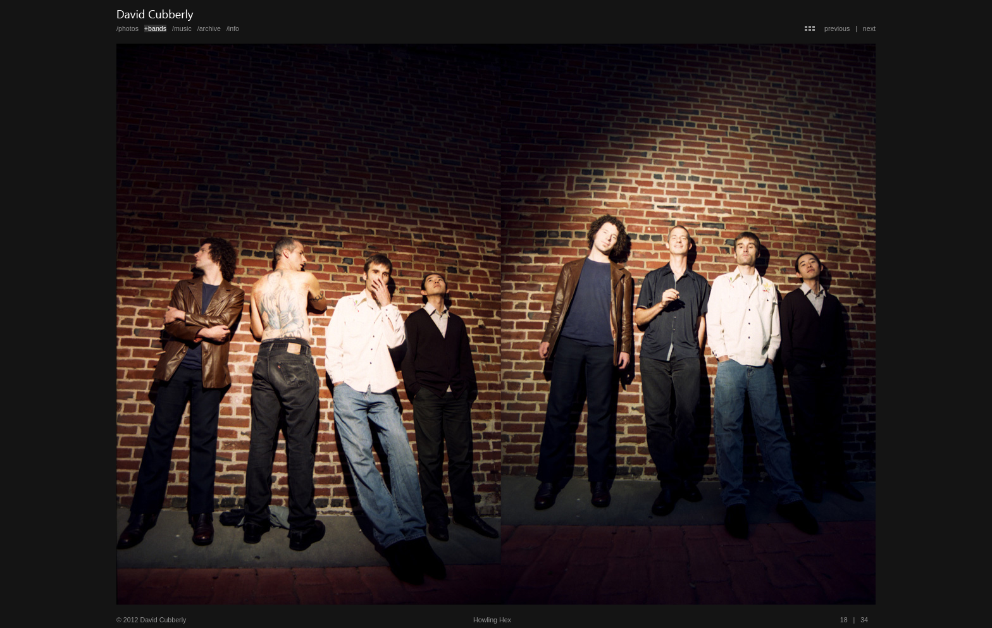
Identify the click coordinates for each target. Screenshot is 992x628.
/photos (127, 28)
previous (837, 28)
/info (232, 28)
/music (182, 28)
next (869, 28)
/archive (209, 28)
